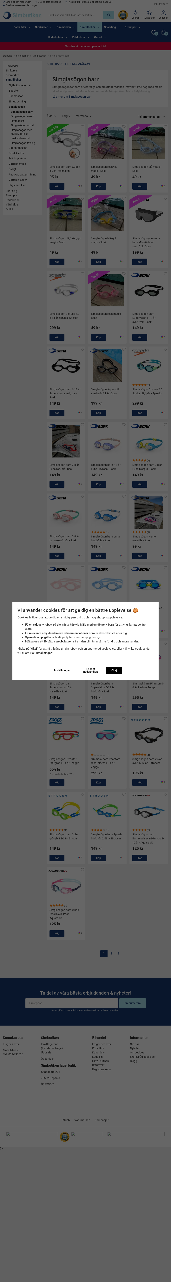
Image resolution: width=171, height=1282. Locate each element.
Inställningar (62, 670)
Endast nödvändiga (90, 670)
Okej (114, 670)
